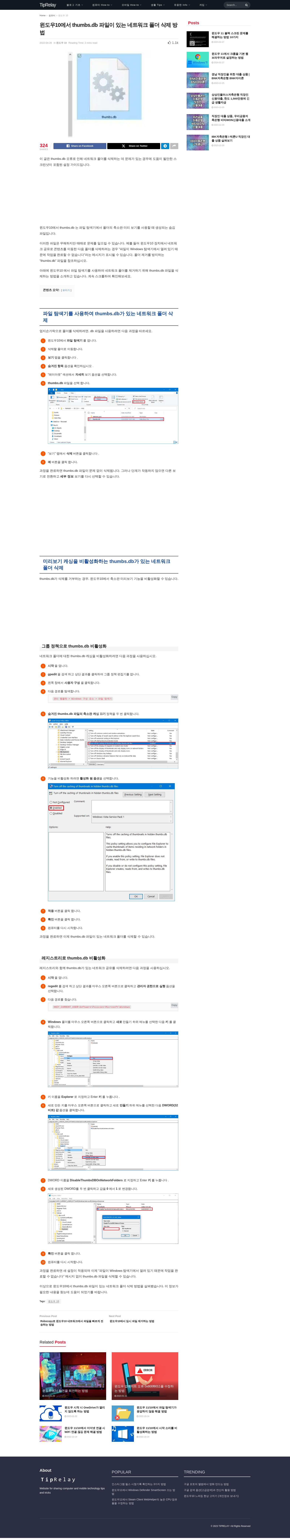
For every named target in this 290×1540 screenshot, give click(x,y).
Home (42, 15)
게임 (202, 5)
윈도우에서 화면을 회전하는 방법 (65, 1393)
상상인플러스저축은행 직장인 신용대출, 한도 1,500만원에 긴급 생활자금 (230, 98)
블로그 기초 (73, 5)
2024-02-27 (218, 42)
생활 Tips (156, 5)
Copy (174, 697)
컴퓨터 (52, 15)
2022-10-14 (143, 1418)
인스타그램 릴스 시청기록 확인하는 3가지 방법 (139, 1486)
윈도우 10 (63, 15)
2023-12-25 (218, 83)
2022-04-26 (46, 42)
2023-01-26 (48, 1398)
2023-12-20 (218, 125)
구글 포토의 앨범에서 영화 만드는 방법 (206, 1486)
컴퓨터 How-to (101, 5)
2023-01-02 (71, 1418)
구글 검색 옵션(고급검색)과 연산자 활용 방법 (210, 1492)
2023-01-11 (120, 1398)
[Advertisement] (109, 198)
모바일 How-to (130, 5)
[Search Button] (245, 5)
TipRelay (48, 5)
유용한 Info (180, 5)
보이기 (66, 290)
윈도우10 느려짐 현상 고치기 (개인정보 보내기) (211, 1498)
